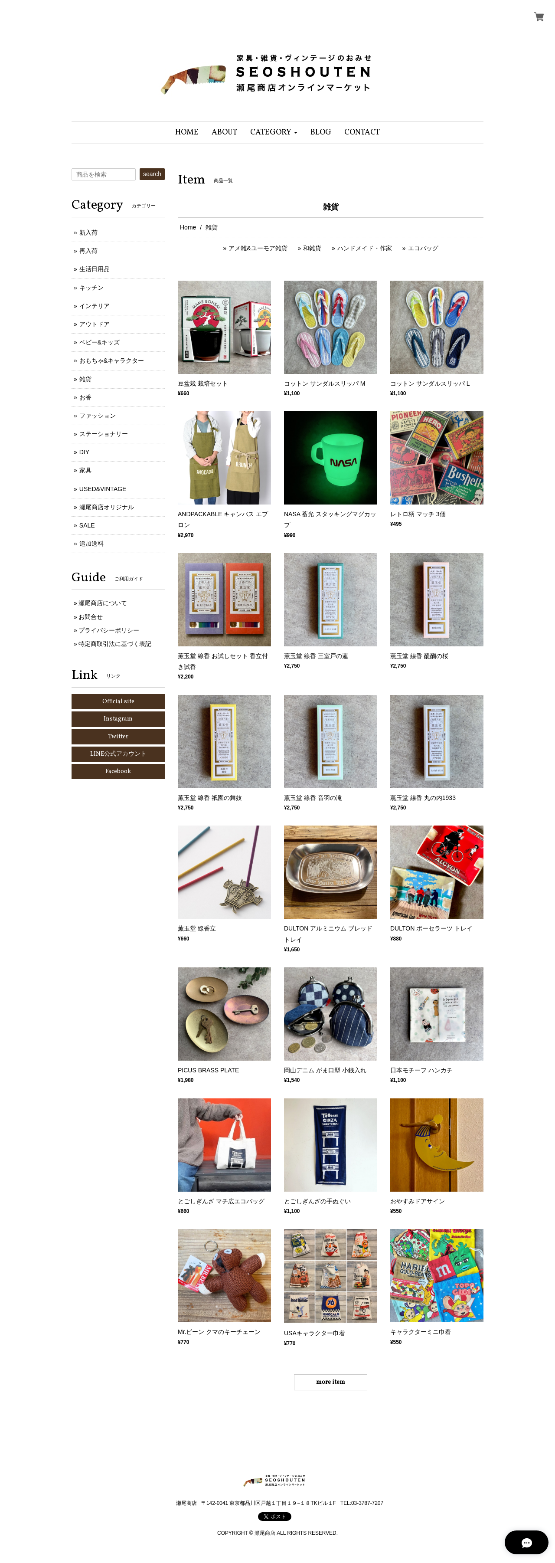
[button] (274, 132)
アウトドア (94, 324)
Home (188, 227)
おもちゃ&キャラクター (111, 360)
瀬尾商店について (102, 603)
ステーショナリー (103, 433)
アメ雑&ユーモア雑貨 (258, 248)
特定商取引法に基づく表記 (114, 643)
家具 (85, 470)
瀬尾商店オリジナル (106, 507)
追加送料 (91, 543)
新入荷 (88, 232)
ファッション (97, 415)
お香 (85, 397)
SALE (87, 525)
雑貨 (85, 379)
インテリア (94, 305)
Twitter (118, 737)
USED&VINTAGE (103, 488)
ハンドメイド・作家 (364, 248)
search (152, 173)
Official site (118, 702)
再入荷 (88, 250)
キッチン (91, 287)
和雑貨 (312, 248)
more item (330, 1382)
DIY (84, 452)
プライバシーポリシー (108, 630)
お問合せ (90, 616)
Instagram (118, 719)
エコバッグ (423, 248)
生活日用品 (94, 268)
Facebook (118, 771)
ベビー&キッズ (99, 342)
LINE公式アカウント (118, 754)
